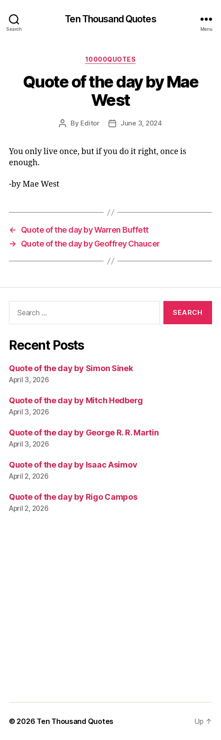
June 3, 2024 (141, 123)
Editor (89, 123)
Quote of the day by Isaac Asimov (73, 464)
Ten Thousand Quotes (110, 19)
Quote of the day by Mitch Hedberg (76, 400)
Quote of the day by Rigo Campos (73, 497)
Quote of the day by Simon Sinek (71, 368)
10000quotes (110, 59)
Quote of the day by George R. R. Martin (83, 432)
